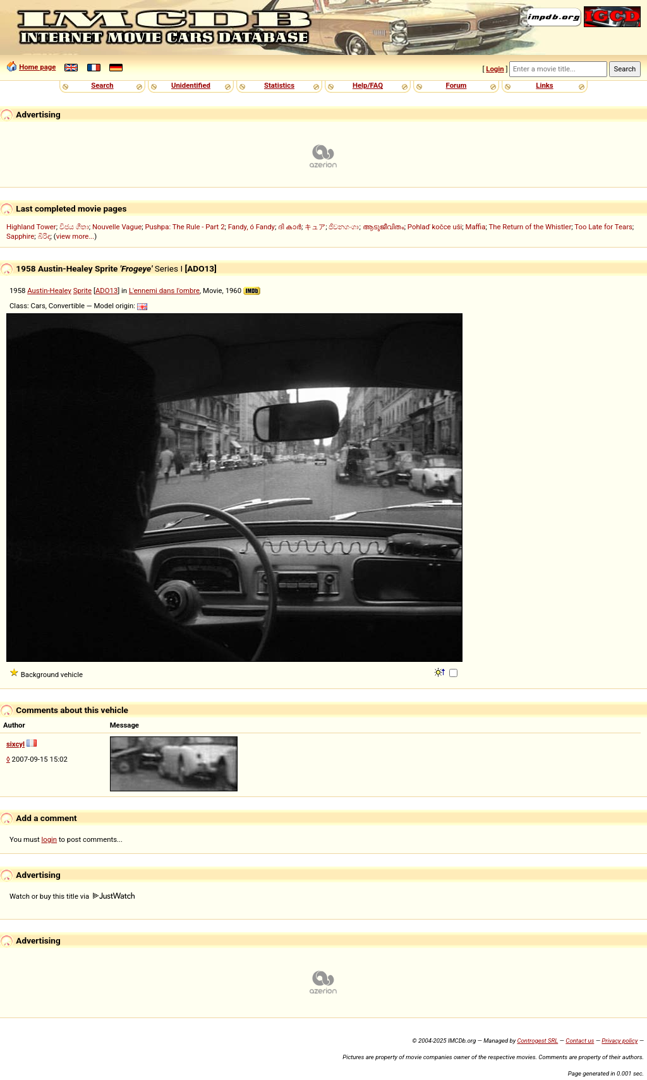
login (49, 839)
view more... (75, 236)
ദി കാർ (289, 226)
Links (544, 85)
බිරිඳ (44, 236)
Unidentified (190, 85)
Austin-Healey (49, 290)
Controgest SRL (537, 1040)
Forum (456, 85)
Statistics (279, 85)
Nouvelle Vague (117, 226)
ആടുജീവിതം (383, 226)
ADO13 (106, 290)
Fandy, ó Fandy (251, 226)
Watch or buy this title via (72, 896)
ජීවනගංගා (344, 226)
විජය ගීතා (74, 226)
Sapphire (20, 236)
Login (495, 68)
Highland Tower (31, 226)
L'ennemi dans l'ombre (164, 290)
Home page (37, 67)
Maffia (476, 226)
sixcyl (15, 744)
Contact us (579, 1040)
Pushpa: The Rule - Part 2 (184, 226)
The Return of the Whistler (529, 226)
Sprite (82, 290)
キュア (315, 226)
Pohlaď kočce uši (435, 226)
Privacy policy (620, 1040)
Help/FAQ (368, 85)
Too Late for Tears (603, 226)
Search (102, 85)
